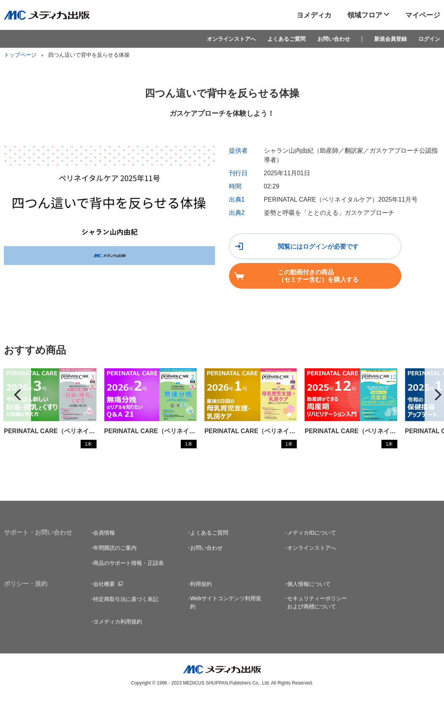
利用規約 (201, 602)
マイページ (422, 15)
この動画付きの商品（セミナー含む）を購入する (290, 279)
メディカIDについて (311, 550)
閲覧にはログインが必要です (290, 249)
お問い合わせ (333, 39)
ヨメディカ (314, 15)
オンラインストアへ (231, 39)
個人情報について (309, 602)
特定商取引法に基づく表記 (125, 617)
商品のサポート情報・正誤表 (128, 581)
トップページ (20, 55)
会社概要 (104, 602)
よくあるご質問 (286, 39)
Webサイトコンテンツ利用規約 (225, 620)
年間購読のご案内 (115, 566)
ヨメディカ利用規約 (117, 639)
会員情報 (104, 550)
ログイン (429, 39)
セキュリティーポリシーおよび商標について (317, 620)
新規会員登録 (390, 39)
